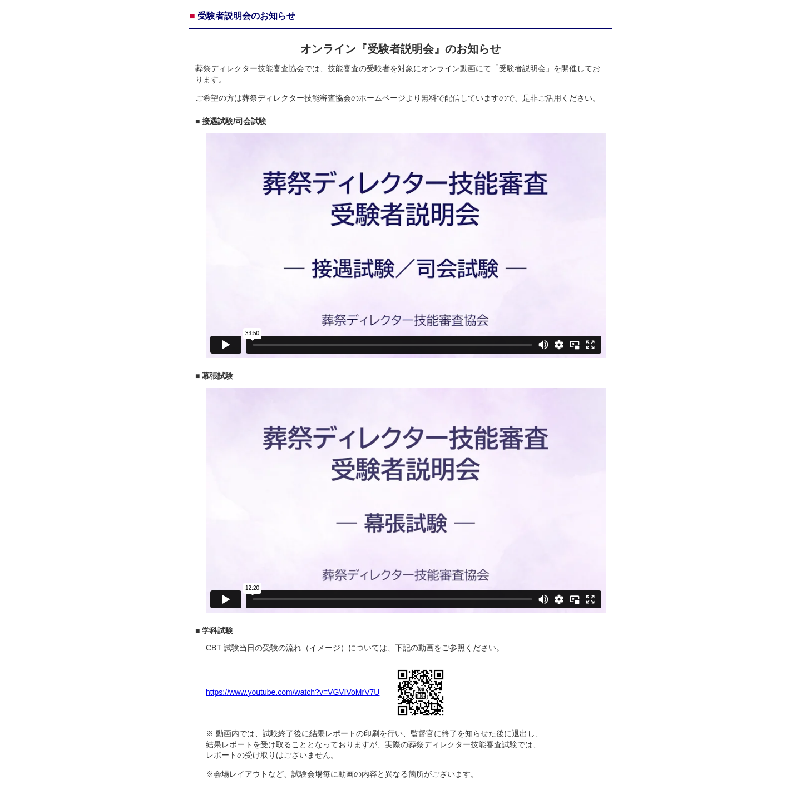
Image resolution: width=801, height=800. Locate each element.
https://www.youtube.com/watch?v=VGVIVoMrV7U (292, 692)
